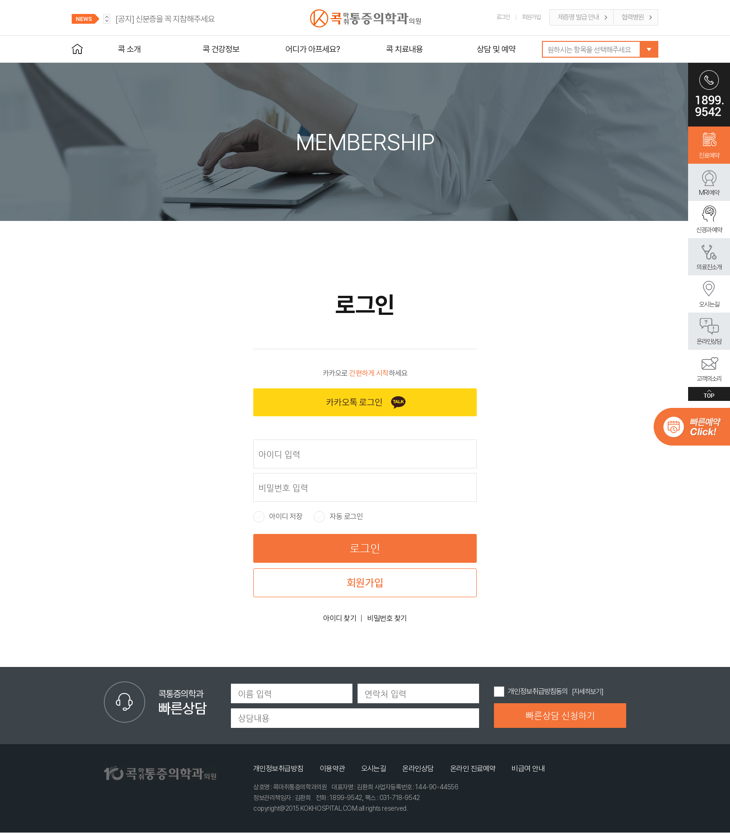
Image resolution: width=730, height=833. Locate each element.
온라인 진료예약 (473, 768)
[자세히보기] (587, 691)
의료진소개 (709, 267)
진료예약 (709, 155)
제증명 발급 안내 (578, 17)
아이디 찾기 (339, 618)
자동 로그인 (338, 516)
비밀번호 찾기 (387, 618)
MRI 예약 (709, 192)
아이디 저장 (277, 516)
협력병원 (633, 17)
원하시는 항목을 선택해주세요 (589, 49)
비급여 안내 (528, 768)
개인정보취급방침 (278, 768)
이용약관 (332, 768)
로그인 (503, 16)
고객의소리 (709, 378)
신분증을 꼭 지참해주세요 (165, 19)
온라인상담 (709, 341)
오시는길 (709, 304)
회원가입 (531, 16)
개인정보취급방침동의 (538, 691)
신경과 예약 (709, 229)
